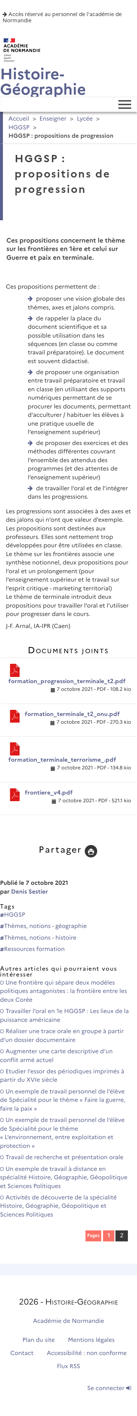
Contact (22, 1353)
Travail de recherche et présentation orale (61, 1157)
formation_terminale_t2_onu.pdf (72, 714)
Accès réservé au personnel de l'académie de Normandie (62, 17)
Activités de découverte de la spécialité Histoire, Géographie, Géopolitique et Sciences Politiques (58, 1206)
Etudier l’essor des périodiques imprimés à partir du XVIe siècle (62, 1076)
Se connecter (109, 1388)
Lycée (85, 118)
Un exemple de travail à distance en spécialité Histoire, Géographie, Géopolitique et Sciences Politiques (64, 1178)
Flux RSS (68, 1366)
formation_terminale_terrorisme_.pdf (62, 759)
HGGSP (19, 127)
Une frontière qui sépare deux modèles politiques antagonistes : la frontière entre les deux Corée (63, 991)
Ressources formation (32, 949)
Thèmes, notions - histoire (38, 938)
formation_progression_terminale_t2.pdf (67, 681)
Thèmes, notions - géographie (43, 926)
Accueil (18, 118)
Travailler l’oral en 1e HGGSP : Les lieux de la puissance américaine (64, 1015)
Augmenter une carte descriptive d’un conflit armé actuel (56, 1055)
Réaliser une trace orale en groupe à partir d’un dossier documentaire (62, 1035)
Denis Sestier (29, 891)
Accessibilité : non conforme (87, 1353)
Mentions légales (91, 1340)
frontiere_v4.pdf (49, 792)
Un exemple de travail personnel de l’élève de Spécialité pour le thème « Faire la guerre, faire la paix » (62, 1100)
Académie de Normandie (68, 1321)
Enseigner (52, 118)
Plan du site (38, 1340)
